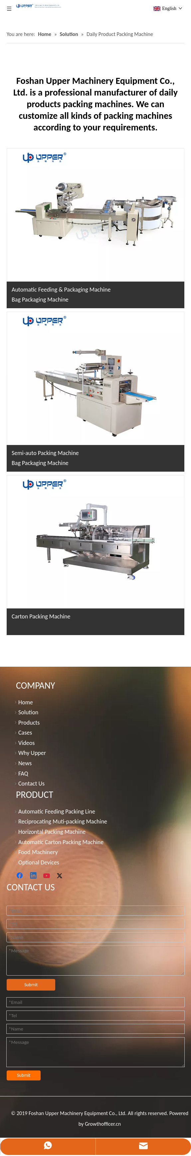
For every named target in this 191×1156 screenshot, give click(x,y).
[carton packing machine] (95, 541)
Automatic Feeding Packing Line (56, 811)
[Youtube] (47, 876)
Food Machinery (38, 852)
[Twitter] (60, 876)
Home (25, 702)
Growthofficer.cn (103, 1123)
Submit (31, 984)
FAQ (23, 773)
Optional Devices (38, 862)
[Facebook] (20, 876)
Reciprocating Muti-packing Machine (62, 821)
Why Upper (32, 753)
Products (29, 722)
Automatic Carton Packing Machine (60, 841)
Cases (25, 732)
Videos (26, 742)
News (25, 763)
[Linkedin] (33, 876)
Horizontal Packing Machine (52, 831)
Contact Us (31, 783)
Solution (28, 712)
